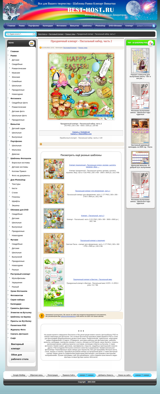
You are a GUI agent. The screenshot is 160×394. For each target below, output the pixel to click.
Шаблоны (87, 26)
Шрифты (16, 201)
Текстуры (16, 184)
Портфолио (33, 26)
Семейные (17, 81)
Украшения (17, 282)
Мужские (16, 73)
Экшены (15, 205)
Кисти (14, 188)
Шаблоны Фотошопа (21, 158)
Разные (15, 270)
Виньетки (74, 26)
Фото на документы (21, 175)
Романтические (19, 68)
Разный (15, 287)
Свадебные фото (20, 103)
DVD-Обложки (115, 26)
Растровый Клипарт (56, 34)
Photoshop (100, 26)
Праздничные (18, 90)
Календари (48, 26)
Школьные (16, 85)
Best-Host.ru (42, 34)
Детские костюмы (20, 167)
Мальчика (16, 150)
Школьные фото (19, 115)
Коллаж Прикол (19, 171)
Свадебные (17, 64)
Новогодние (17, 94)
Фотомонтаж (17, 295)
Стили (15, 192)
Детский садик (18, 128)
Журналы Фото (18, 329)
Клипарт (129, 26)
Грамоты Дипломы (20, 308)
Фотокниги (61, 26)
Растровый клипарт (20, 274)
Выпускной (17, 257)
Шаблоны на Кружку (21, 317)
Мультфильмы (18, 278)
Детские (15, 60)
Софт (13, 338)
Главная (11, 26)
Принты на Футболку (21, 321)
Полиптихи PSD (18, 325)
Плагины (16, 197)
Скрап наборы (18, 299)
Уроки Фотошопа (19, 291)
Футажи (14, 240)
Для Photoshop (18, 180)
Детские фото (18, 111)
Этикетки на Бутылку (21, 312)
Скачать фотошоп (19, 334)
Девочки (15, 154)
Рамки (22, 26)
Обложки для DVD (19, 210)
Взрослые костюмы (21, 162)
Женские (16, 77)
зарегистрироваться (68, 316)
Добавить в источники (144, 26)
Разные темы (70, 34)
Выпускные (17, 137)
